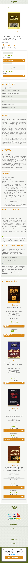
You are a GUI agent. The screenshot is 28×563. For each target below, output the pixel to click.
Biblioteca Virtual (13, 532)
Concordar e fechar (14, 557)
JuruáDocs (13, 539)
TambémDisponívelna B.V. (14, 305)
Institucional (13, 524)
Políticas (13, 528)
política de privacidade (15, 554)
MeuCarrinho (21, 2)
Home (2, 7)
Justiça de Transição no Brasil (14, 307)
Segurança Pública (14, 410)
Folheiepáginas (17, 305)
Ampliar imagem (13, 31)
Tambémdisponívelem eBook (12, 305)
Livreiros (13, 543)
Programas (13, 535)
